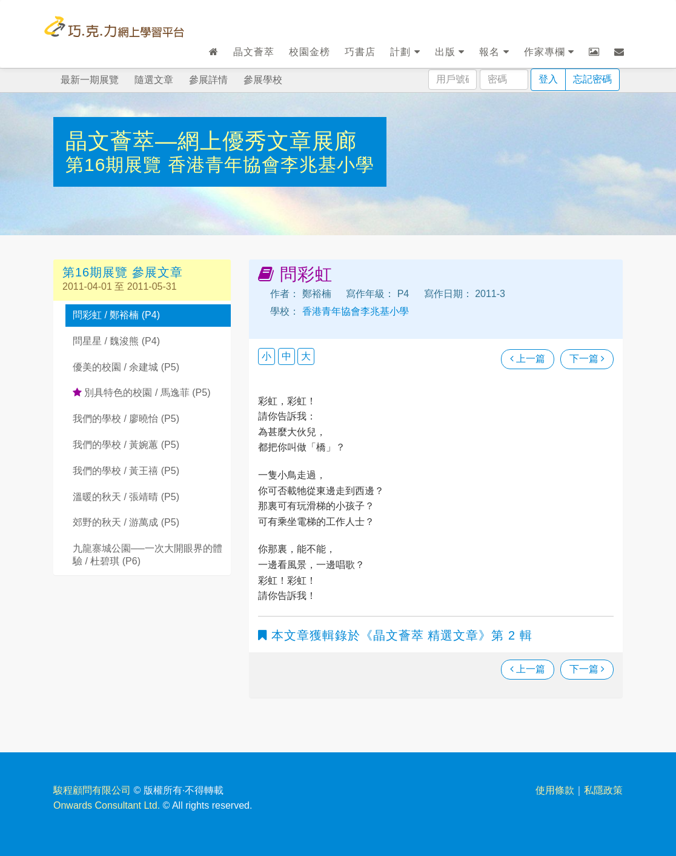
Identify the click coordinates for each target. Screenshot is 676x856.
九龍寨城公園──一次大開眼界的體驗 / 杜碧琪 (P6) (147, 554)
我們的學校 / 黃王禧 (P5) (126, 471)
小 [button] (266, 356)
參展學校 (263, 80)
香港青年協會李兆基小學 (271, 165)
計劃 (405, 52)
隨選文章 (153, 80)
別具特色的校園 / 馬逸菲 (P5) (141, 392)
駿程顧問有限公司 (92, 790)
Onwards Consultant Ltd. (106, 805)
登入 (548, 79)
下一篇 (587, 358)
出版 (450, 52)
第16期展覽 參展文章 (122, 272)
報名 (494, 52)
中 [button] (286, 356)
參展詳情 (208, 80)
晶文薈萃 (253, 52)
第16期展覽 (116, 165)
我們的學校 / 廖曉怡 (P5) (126, 418)
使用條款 (554, 790)
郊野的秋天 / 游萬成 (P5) (126, 522)
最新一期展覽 (90, 80)
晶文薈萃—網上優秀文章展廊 (211, 141)
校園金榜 (309, 52)
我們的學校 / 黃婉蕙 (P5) (126, 445)
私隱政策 (603, 790)
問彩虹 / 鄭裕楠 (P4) (116, 315)
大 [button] (306, 356)
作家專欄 (549, 52)
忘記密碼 (592, 79)
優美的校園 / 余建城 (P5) (126, 367)
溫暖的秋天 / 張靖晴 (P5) (126, 497)
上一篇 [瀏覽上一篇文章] (527, 358)
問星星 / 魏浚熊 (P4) (116, 341)
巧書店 (360, 52)
